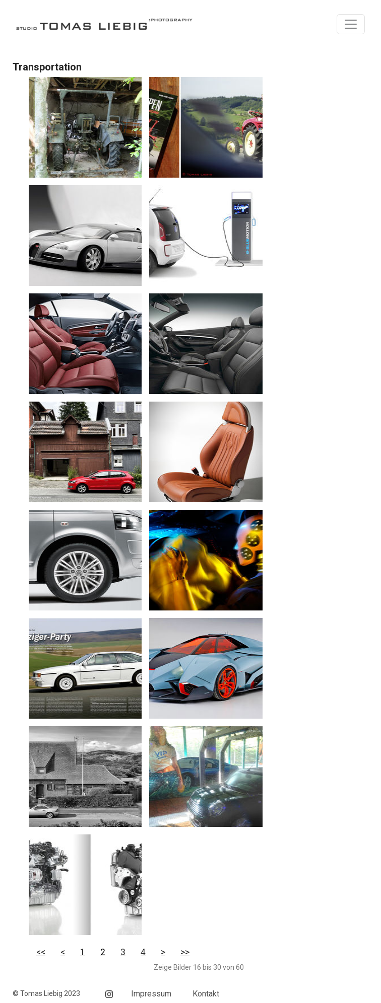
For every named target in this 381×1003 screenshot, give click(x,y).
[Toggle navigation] (351, 24)
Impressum (151, 993)
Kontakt (206, 993)
